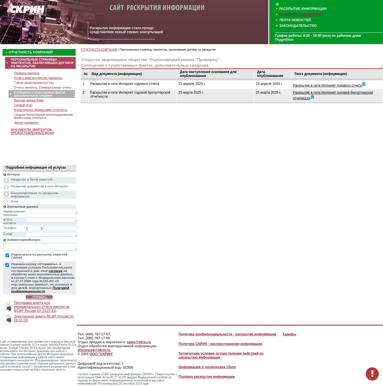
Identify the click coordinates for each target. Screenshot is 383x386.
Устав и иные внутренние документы (38, 78)
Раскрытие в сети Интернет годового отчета (327, 85)
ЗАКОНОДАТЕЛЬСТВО (298, 26)
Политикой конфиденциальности (40, 289)
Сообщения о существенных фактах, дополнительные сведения (40, 94)
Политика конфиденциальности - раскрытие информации (227, 334)
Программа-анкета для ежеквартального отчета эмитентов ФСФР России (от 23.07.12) (41, 307)
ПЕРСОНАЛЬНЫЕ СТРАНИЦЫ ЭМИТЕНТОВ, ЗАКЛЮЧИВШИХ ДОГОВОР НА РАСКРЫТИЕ (42, 63)
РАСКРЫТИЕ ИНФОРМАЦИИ (303, 9)
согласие (55, 271)
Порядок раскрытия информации (207, 377)
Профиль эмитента (26, 73)
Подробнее (284, 40)
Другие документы (26, 122)
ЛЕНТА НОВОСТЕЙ (295, 20)
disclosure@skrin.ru (94, 350)
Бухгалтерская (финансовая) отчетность (40, 109)
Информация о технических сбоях (207, 367)
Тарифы (289, 334)
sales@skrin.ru (139, 342)
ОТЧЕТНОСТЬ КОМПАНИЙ (301, 14)
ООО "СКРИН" (101, 354)
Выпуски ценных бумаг (29, 100)
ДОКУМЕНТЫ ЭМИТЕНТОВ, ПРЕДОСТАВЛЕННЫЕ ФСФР (32, 131)
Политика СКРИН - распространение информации (220, 344)
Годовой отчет (23, 105)
